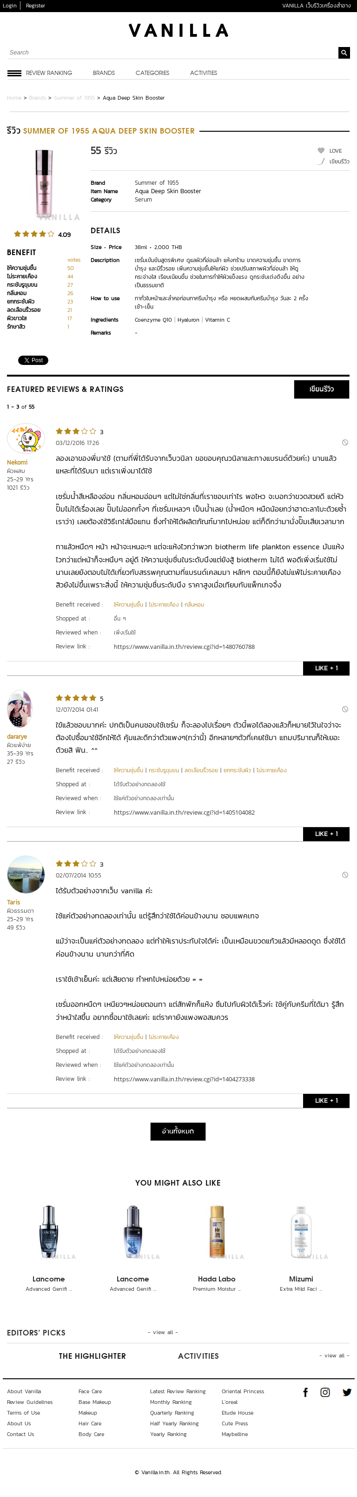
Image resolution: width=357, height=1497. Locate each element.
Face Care (90, 1391)
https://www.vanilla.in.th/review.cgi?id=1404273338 (184, 1079)
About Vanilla (24, 1391)
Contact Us (20, 1434)
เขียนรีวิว (340, 161)
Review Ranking (49, 73)
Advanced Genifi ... (49, 1289)
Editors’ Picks (36, 1333)
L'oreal (230, 1402)
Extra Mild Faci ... (301, 1289)
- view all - (163, 1332)
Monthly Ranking (171, 1402)
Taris (13, 902)
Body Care (91, 1434)
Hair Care (90, 1423)
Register (35, 5)
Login (10, 5)
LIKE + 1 (326, 668)
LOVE (336, 151)
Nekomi (17, 462)
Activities (203, 73)
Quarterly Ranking (172, 1413)
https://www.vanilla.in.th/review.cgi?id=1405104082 (184, 812)
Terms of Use (23, 1413)
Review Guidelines (30, 1402)
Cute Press (235, 1423)
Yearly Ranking (168, 1434)
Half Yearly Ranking (174, 1423)
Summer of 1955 (74, 98)
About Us (19, 1423)
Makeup (88, 1413)
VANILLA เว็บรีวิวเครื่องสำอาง (316, 5)
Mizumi (301, 1279)
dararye (17, 736)
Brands (104, 73)
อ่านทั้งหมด (178, 1132)
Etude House (237, 1413)
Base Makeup (95, 1402)
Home (14, 98)
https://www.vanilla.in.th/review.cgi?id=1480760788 (184, 646)
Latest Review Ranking (178, 1391)
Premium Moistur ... (217, 1289)
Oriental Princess (243, 1391)
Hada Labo (217, 1279)
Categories (152, 73)
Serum (143, 199)
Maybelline (235, 1434)
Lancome (49, 1279)
